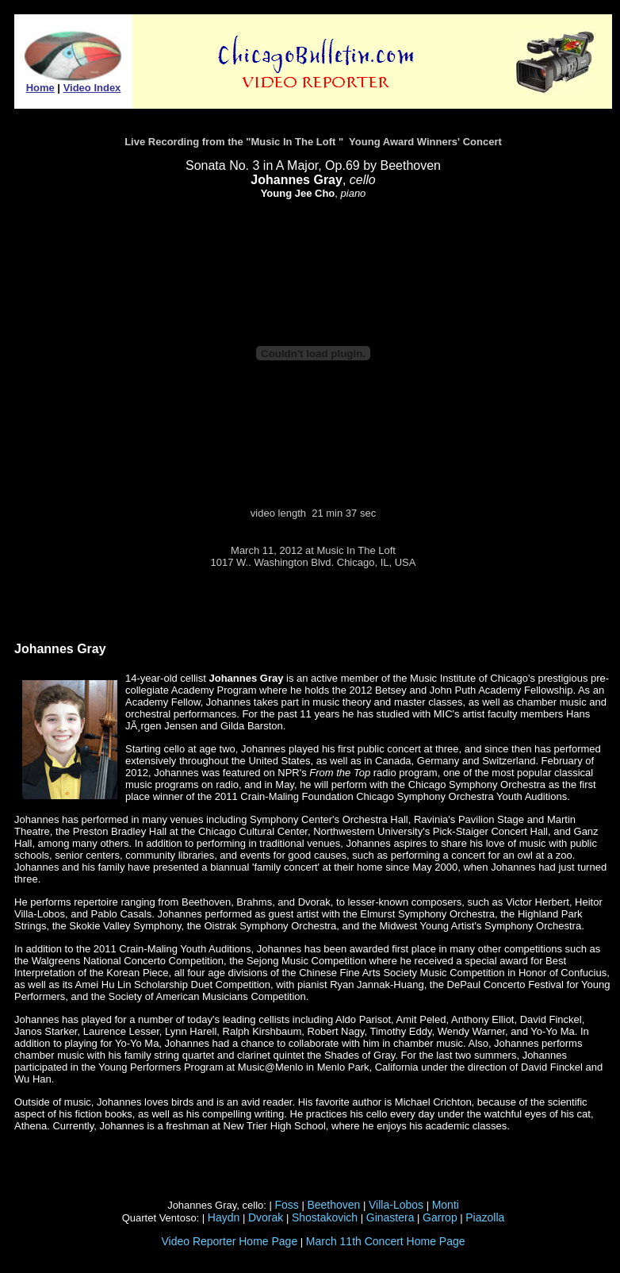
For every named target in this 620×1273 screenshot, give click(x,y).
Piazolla (484, 1217)
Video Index (92, 88)
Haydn (223, 1217)
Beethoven (333, 1204)
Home (40, 88)
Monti (445, 1204)
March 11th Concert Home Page (385, 1241)
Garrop (440, 1217)
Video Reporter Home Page (229, 1241)
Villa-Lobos (396, 1204)
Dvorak (265, 1217)
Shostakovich (325, 1217)
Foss (287, 1204)
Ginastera (390, 1217)
